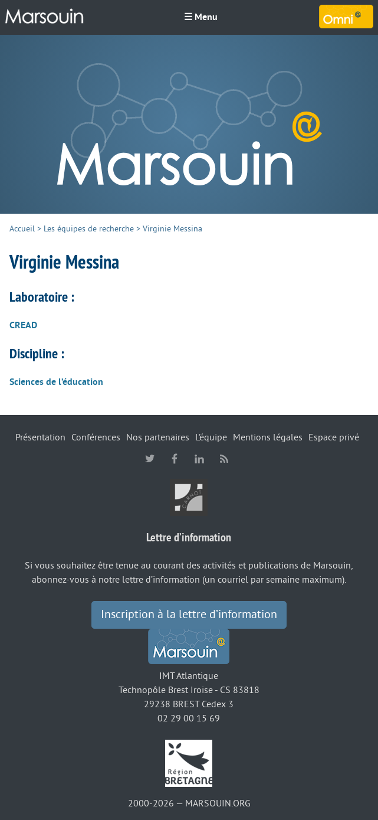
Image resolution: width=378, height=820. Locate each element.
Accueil (22, 228)
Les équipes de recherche (89, 228)
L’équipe (211, 437)
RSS (224, 459)
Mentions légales (268, 437)
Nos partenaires (157, 437)
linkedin (199, 459)
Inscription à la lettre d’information (189, 614)
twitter (149, 459)
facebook (174, 459)
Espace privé (333, 437)
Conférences (95, 437)
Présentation (40, 437)
